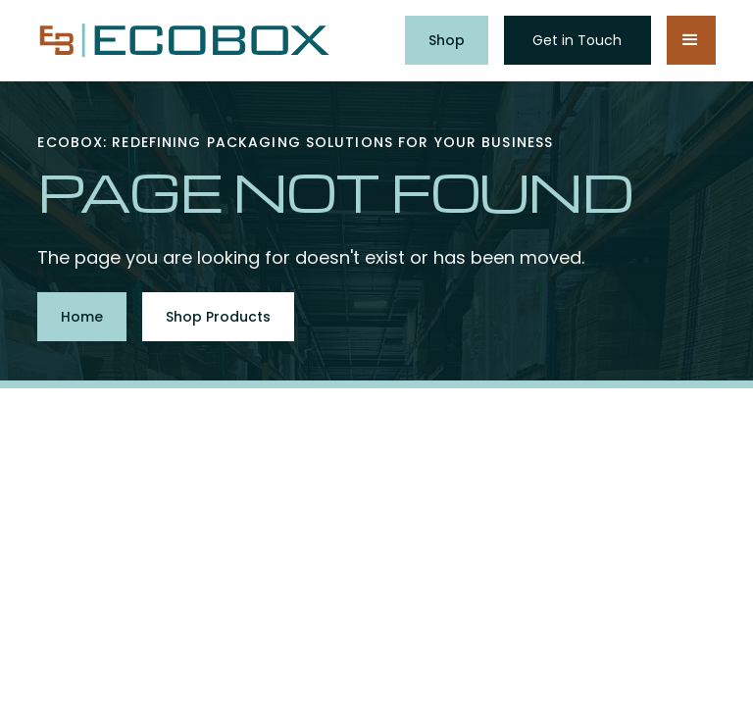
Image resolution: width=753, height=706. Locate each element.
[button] (691, 40)
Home (82, 317)
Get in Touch (577, 40)
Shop (446, 40)
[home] (184, 41)
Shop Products (218, 317)
